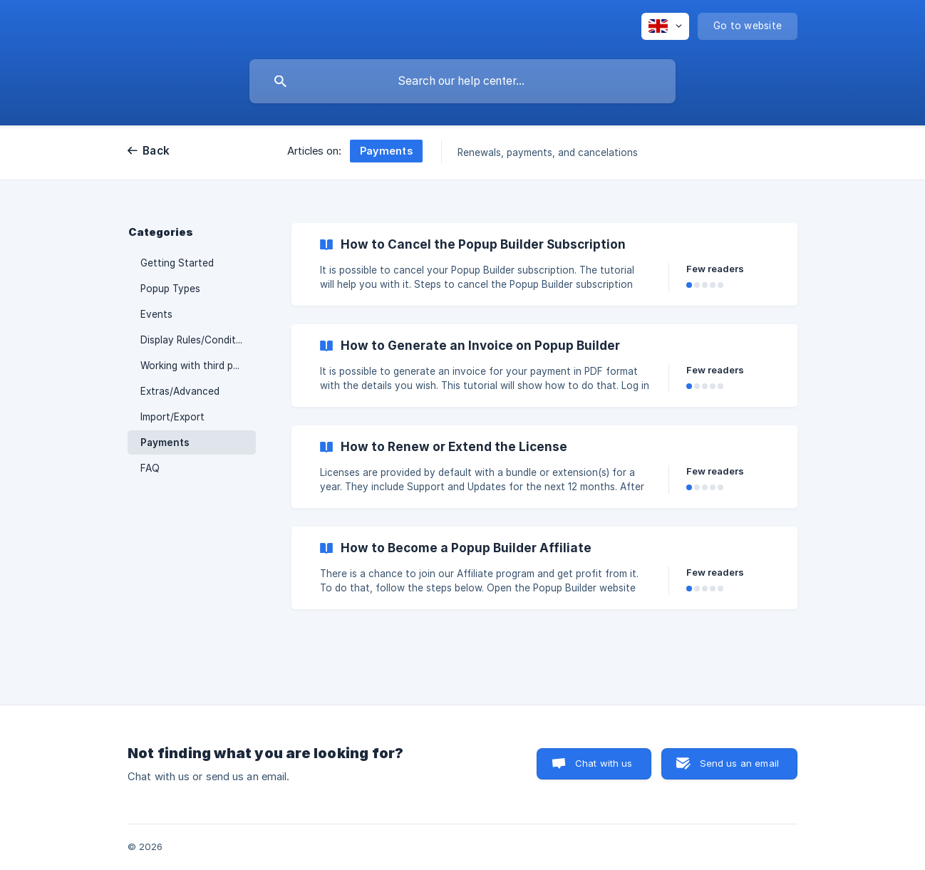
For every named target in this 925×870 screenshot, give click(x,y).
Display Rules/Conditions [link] (197, 340)
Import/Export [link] (172, 417)
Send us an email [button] (739, 763)
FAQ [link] (150, 468)
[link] (544, 264)
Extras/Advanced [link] (179, 391)
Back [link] (156, 150)
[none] (665, 26)
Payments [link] (165, 442)
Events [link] (156, 314)
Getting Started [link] (177, 263)
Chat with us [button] (604, 763)
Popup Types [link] (170, 288)
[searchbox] (462, 81)
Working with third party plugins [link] (198, 365)
